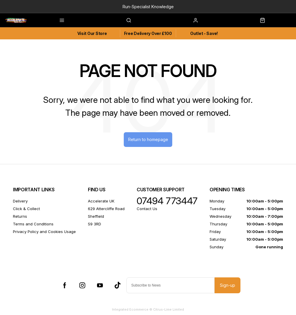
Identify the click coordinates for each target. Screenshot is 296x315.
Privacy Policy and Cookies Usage (44, 232)
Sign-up (227, 285)
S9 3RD (94, 224)
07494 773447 (167, 201)
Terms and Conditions (33, 224)
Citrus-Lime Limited (168, 310)
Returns (20, 217)
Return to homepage (148, 139)
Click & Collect (26, 209)
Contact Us (147, 209)
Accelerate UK (101, 201)
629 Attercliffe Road (106, 209)
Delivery (20, 201)
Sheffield (96, 217)
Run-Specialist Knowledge (148, 6)
